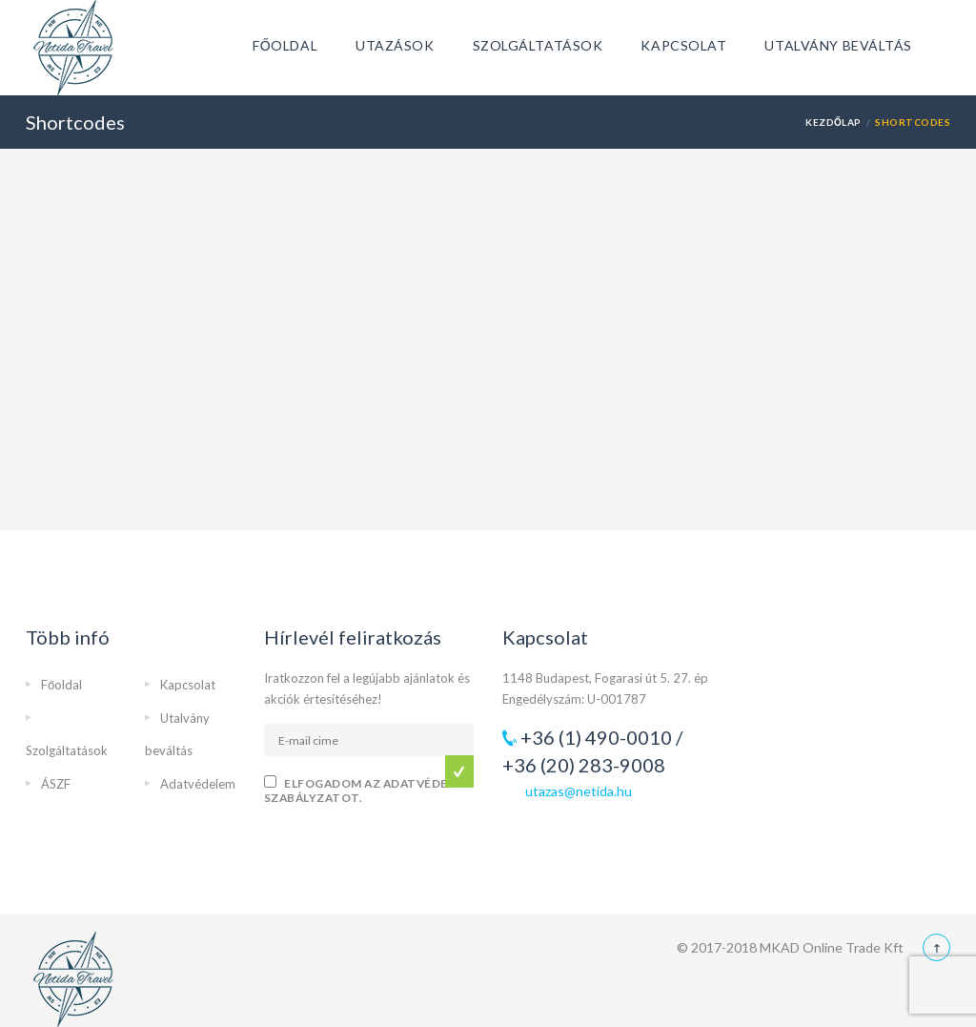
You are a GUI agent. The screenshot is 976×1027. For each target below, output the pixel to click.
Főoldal (285, 45)
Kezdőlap (833, 122)
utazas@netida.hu (578, 791)
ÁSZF (56, 783)
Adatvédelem (197, 783)
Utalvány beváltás (838, 45)
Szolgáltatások (538, 45)
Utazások (395, 45)
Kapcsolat (683, 45)
